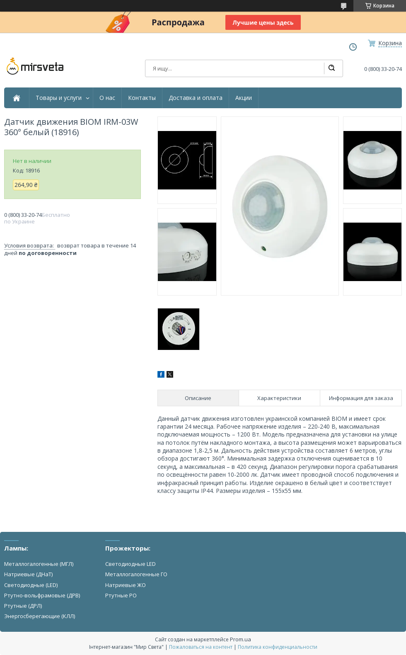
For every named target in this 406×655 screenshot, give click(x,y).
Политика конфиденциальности (277, 646)
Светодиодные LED (130, 564)
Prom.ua (240, 639)
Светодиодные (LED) (31, 585)
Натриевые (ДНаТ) (28, 574)
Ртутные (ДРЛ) (23, 605)
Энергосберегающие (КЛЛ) (39, 616)
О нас (107, 98)
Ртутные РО (121, 595)
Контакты (142, 98)
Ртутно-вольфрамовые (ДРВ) (42, 595)
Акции (243, 98)
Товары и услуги (59, 98)
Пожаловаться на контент (200, 646)
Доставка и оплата (195, 98)
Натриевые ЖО (125, 585)
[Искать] (331, 68)
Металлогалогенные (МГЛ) (38, 564)
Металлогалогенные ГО (136, 574)
